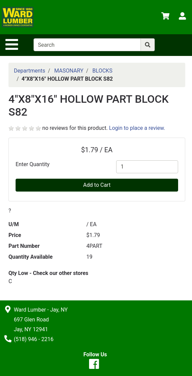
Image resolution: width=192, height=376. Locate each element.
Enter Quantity (32, 164)
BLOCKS (102, 70)
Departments (29, 70)
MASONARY (68, 70)
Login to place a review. (137, 128)
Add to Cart (97, 185)
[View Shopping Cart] (165, 17)
